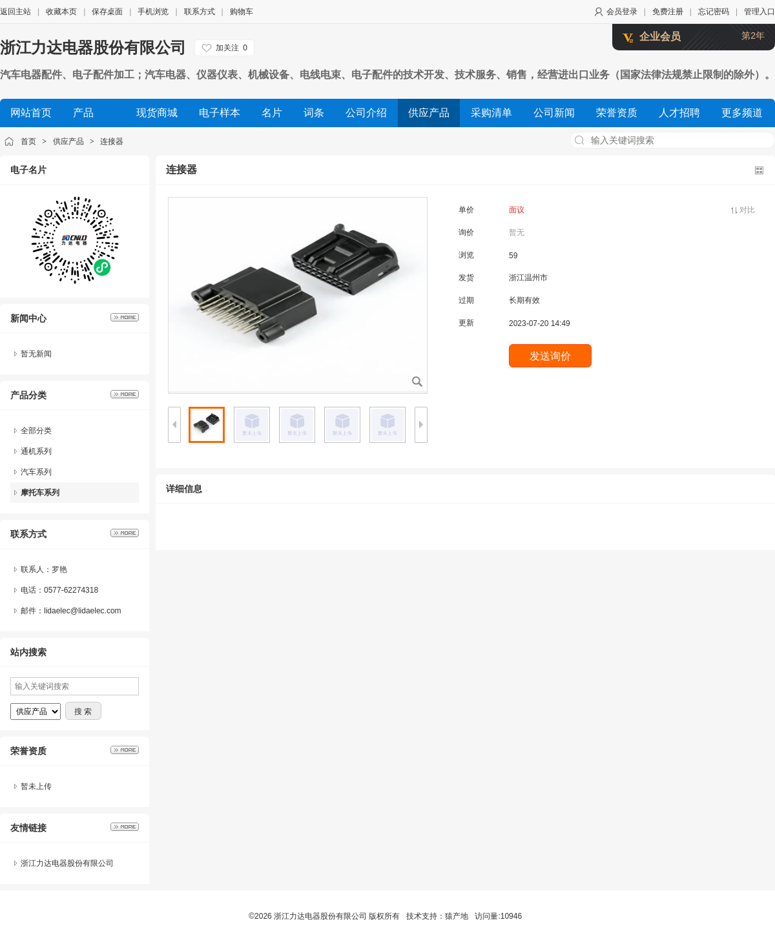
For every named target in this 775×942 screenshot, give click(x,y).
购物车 (241, 11)
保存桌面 (107, 11)
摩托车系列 (40, 492)
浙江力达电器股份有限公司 (93, 47)
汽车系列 (36, 471)
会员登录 (621, 11)
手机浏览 (153, 11)
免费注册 (667, 11)
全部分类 (36, 430)
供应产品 (68, 141)
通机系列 (36, 451)
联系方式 (199, 11)
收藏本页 (61, 11)
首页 (28, 141)
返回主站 (15, 11)
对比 (747, 209)
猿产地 (456, 916)
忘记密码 (713, 11)
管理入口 (759, 11)
